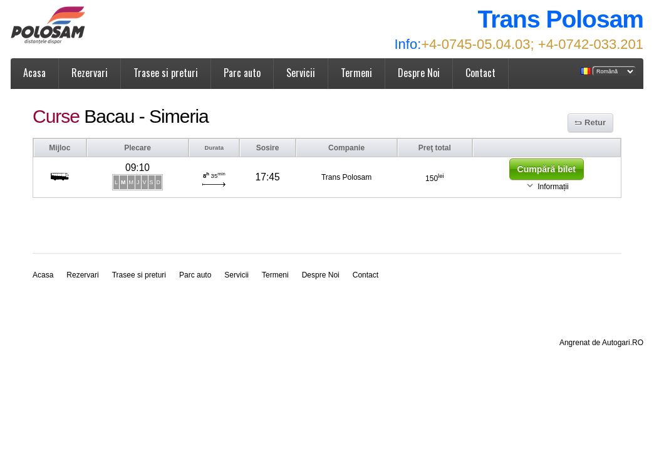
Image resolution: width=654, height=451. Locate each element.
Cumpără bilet (546, 169)
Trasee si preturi (165, 72)
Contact (480, 72)
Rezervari (89, 72)
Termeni (356, 72)
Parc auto (242, 72)
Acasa (34, 72)
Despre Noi (419, 72)
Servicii (300, 72)
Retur (595, 122)
